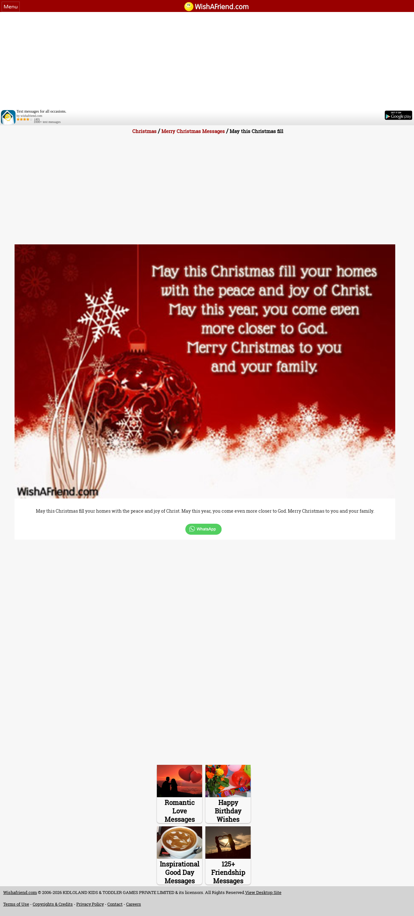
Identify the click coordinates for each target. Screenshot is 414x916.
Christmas (144, 131)
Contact (115, 904)
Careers (133, 904)
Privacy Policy (90, 904)
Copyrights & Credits (53, 904)
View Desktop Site (263, 892)
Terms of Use (16, 904)
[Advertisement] (207, 60)
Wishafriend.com (20, 892)
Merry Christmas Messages (193, 131)
